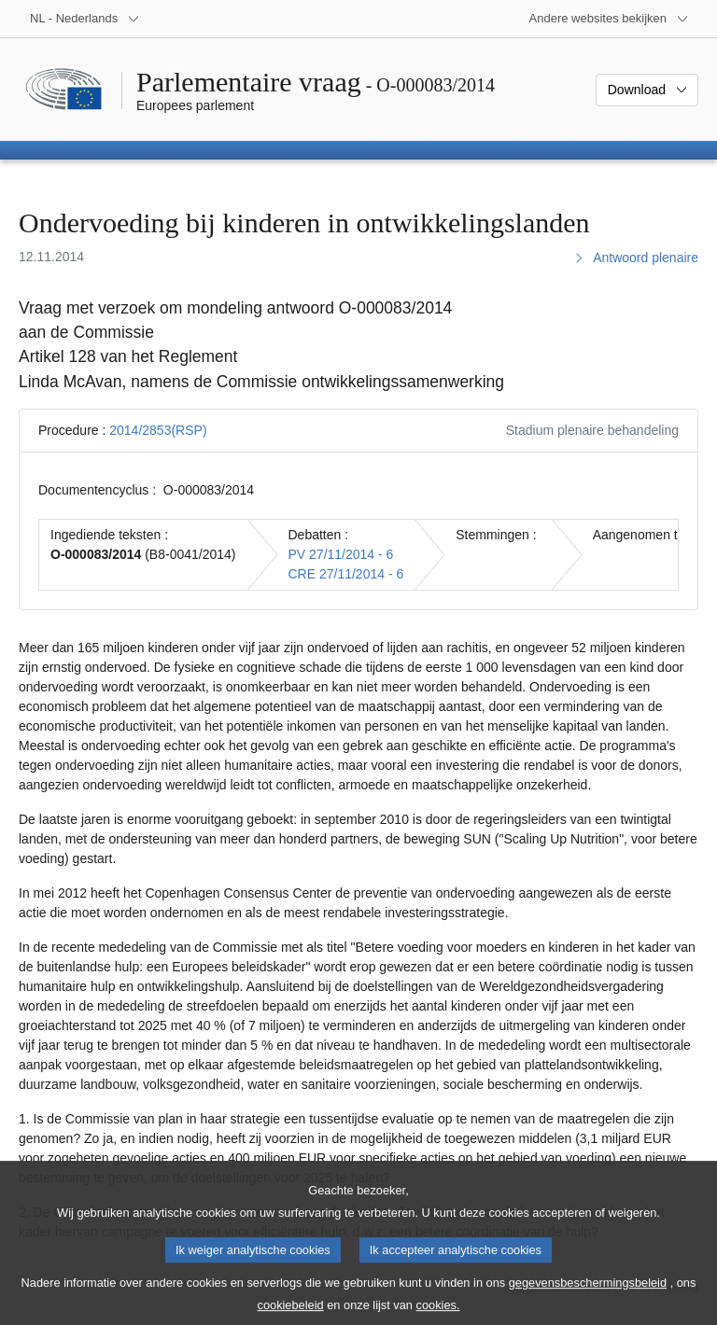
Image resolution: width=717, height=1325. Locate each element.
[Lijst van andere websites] (609, 18)
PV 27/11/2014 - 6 (341, 554)
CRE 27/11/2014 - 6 (346, 573)
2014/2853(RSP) (157, 430)
